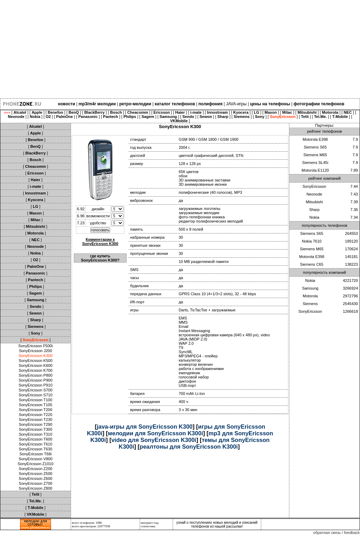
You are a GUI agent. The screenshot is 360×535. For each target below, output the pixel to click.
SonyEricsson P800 (35, 375)
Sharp (314, 209)
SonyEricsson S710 (35, 395)
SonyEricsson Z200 (35, 469)
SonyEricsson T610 (35, 444)
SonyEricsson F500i (35, 346)
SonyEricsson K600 (35, 365)
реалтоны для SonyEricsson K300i (189, 446)
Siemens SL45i (315, 162)
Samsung (310, 288)
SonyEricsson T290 (35, 424)
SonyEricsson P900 (35, 380)
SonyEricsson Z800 (35, 488)
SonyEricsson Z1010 (35, 464)
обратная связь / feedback (336, 532)
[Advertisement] (180, 49)
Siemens (310, 304)
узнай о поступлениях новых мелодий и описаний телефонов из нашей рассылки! (217, 524)
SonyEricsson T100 (35, 400)
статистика (148, 526)
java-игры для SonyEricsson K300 (145, 426)
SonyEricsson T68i (35, 454)
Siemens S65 (315, 147)
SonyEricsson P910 (35, 385)
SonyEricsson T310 (35, 434)
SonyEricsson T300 (35, 429)
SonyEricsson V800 (35, 459)
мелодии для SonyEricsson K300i (155, 433)
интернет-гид (150, 522)
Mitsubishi (314, 202)
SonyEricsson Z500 (35, 473)
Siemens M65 (315, 155)
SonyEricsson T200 (35, 410)
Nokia (314, 217)
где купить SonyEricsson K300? (100, 258)
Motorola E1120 (315, 170)
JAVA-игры (236, 103)
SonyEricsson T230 (35, 419)
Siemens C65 (311, 264)
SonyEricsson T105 (35, 405)
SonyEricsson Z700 (35, 483)
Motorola (310, 296)
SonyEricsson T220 (35, 414)
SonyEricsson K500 (35, 360)
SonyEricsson (314, 186)
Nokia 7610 (312, 241)
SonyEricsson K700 (35, 370)
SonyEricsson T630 (35, 449)
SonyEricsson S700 (35, 390)
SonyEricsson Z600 (35, 478)
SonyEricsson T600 (35, 439)
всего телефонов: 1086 (87, 522)
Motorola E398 (315, 139)
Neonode (314, 194)
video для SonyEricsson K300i (154, 440)
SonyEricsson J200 (35, 351)
